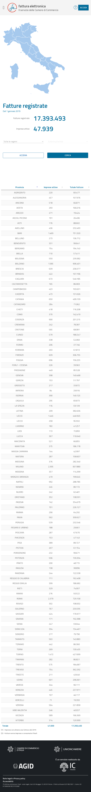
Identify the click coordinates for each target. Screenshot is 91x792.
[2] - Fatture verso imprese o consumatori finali (19, 733)
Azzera (23, 155)
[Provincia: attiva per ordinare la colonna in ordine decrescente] (19, 187)
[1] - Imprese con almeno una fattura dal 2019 (18, 730)
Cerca (68, 155)
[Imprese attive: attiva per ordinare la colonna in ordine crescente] (50, 187)
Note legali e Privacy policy (14, 778)
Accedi (83, 7)
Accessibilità (8, 781)
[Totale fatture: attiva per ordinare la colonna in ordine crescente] (76, 187)
